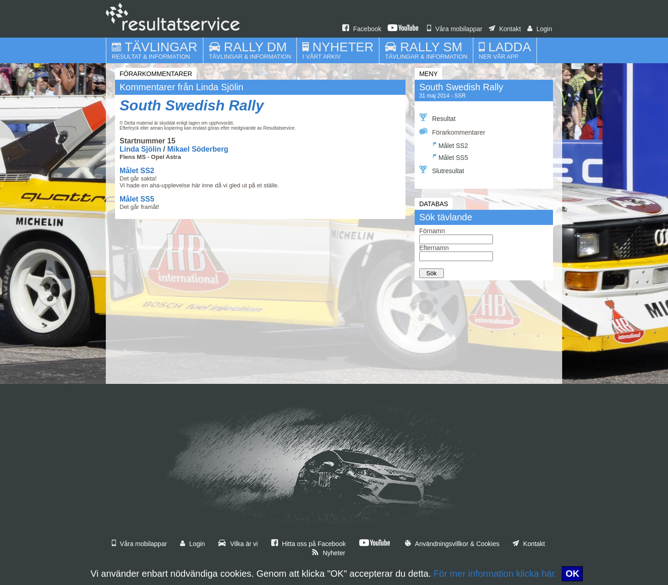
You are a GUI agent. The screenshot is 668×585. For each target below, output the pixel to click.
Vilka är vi (237, 543)
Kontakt (505, 29)
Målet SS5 (137, 199)
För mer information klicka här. (495, 574)
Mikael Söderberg (197, 149)
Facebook (361, 29)
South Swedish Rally (192, 105)
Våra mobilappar (454, 29)
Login (539, 29)
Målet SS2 (137, 171)
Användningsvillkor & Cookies (452, 543)
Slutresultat (441, 170)
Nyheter (328, 553)
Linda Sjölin (140, 149)
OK (572, 574)
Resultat (437, 117)
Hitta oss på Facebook (308, 543)
